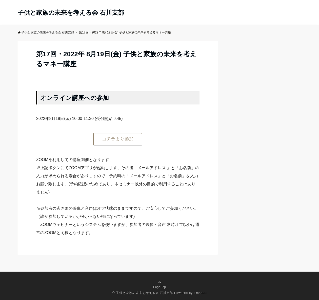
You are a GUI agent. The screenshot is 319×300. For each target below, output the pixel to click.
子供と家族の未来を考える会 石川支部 (71, 13)
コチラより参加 (118, 139)
